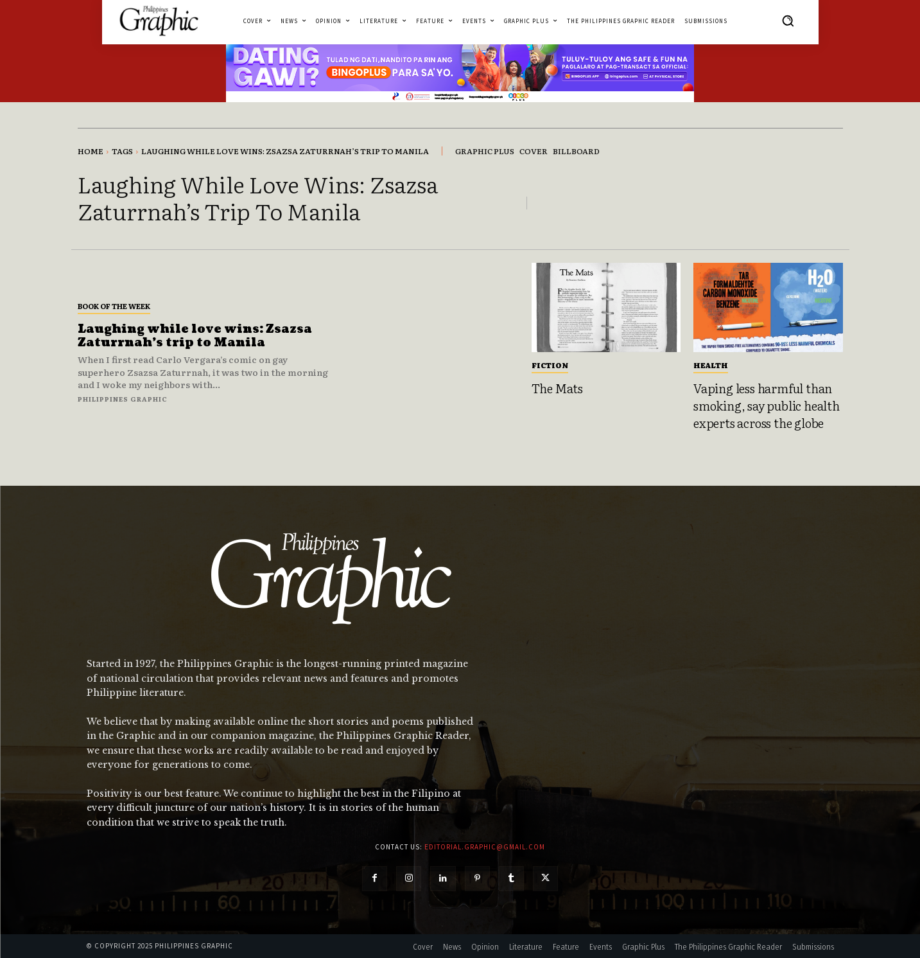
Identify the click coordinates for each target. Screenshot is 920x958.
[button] (787, 20)
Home (90, 151)
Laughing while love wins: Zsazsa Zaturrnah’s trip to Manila (195, 336)
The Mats (557, 388)
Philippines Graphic (123, 399)
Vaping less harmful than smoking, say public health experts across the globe (766, 405)
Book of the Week (114, 306)
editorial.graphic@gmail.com (484, 846)
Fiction (550, 365)
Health (710, 365)
